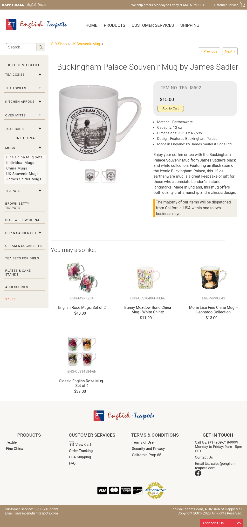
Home (91, 25)
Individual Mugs (20, 163)
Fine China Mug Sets (24, 157)
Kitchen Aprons (20, 101)
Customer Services (153, 25)
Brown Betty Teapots (17, 205)
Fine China (14, 448)
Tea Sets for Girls (22, 258)
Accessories (16, 287)
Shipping (189, 25)
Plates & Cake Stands (18, 272)
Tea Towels (15, 88)
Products (114, 25)
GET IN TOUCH (218, 435)
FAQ (72, 463)
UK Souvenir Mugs (22, 174)
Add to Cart (170, 108)
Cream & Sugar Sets (23, 246)
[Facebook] (198, 475)
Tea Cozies (15, 74)
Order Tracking (81, 451)
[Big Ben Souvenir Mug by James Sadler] (230, 51)
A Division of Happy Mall (223, 509)
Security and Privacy (148, 448)
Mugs (10, 148)
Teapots (13, 191)
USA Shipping (80, 457)
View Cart (80, 444)
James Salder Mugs (23, 179)
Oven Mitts (15, 115)
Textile (11, 442)
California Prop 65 (146, 455)
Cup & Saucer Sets (22, 233)
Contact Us (204, 457)
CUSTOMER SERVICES (92, 435)
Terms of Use (143, 442)
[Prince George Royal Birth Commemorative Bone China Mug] (209, 51)
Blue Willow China (22, 220)
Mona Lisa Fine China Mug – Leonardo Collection (213, 309)
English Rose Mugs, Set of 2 (82, 307)
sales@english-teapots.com (215, 465)
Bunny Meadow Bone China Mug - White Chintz (147, 309)
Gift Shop (59, 44)
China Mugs (16, 168)
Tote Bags (14, 129)
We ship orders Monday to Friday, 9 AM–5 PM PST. (168, 5)
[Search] (21, 47)
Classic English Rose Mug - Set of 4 (82, 383)
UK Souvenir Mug (85, 44)
